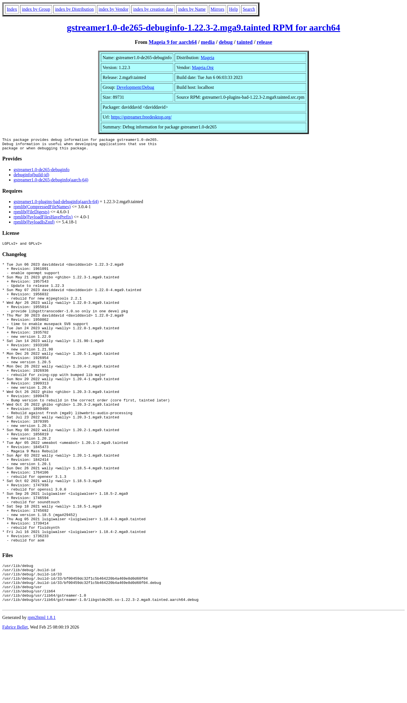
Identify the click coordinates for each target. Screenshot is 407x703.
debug (226, 42)
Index (12, 9)
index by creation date (153, 9)
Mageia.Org (203, 67)
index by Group (36, 9)
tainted (245, 42)
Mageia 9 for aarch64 (173, 42)
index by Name (192, 9)
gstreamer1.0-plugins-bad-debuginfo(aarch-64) (56, 204)
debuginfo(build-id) (31, 177)
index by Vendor (113, 9)
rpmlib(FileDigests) (31, 214)
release (264, 42)
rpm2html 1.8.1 (42, 686)
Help (233, 9)
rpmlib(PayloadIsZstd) (34, 224)
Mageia (207, 57)
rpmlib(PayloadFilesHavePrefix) (43, 219)
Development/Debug (135, 87)
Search (249, 9)
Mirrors (217, 9)
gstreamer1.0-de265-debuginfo (42, 172)
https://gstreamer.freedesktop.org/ (141, 117)
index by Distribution (74, 9)
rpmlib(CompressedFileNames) (42, 209)
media (208, 42)
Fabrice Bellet (15, 695)
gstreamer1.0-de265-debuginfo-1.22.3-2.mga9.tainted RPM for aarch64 (203, 27)
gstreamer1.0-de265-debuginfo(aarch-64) (51, 182)
